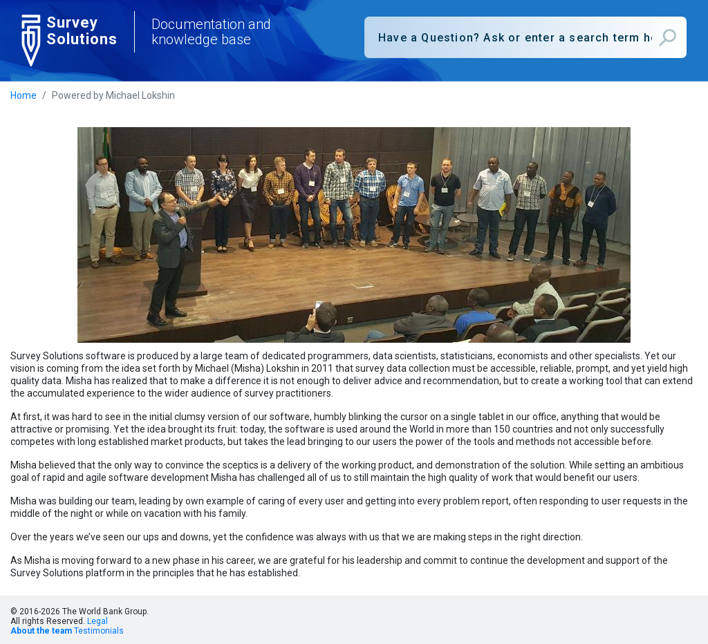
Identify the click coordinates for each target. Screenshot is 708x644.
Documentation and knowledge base (211, 32)
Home (23, 95)
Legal (97, 621)
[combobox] (525, 37)
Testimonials (99, 631)
